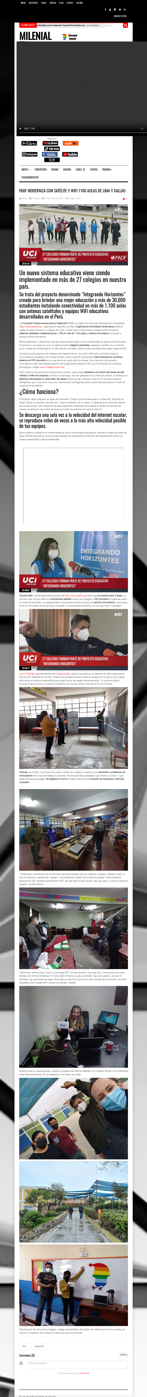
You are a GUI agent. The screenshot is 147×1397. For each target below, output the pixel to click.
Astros (69, 3)
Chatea (94, 169)
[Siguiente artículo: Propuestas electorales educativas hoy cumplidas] (39, 1346)
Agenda (79, 3)
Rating (54, 169)
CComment (84, 1373)
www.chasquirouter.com (52, 367)
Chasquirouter (30, 177)
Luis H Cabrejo (27, 673)
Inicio (23, 3)
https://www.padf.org (30, 326)
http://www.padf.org (75, 595)
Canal (43, 3)
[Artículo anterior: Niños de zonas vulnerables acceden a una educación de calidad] (24, 1346)
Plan (61, 3)
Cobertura (41, 169)
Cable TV (80, 169)
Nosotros (33, 3)
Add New (123, 1354)
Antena (53, 3)
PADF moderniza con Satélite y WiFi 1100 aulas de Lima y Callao (72, 191)
